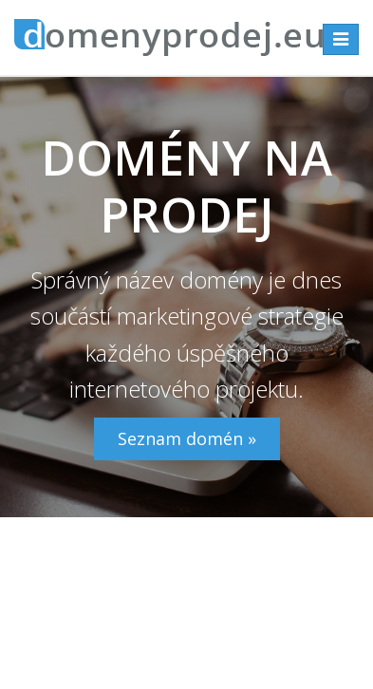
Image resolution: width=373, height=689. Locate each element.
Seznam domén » (187, 438)
